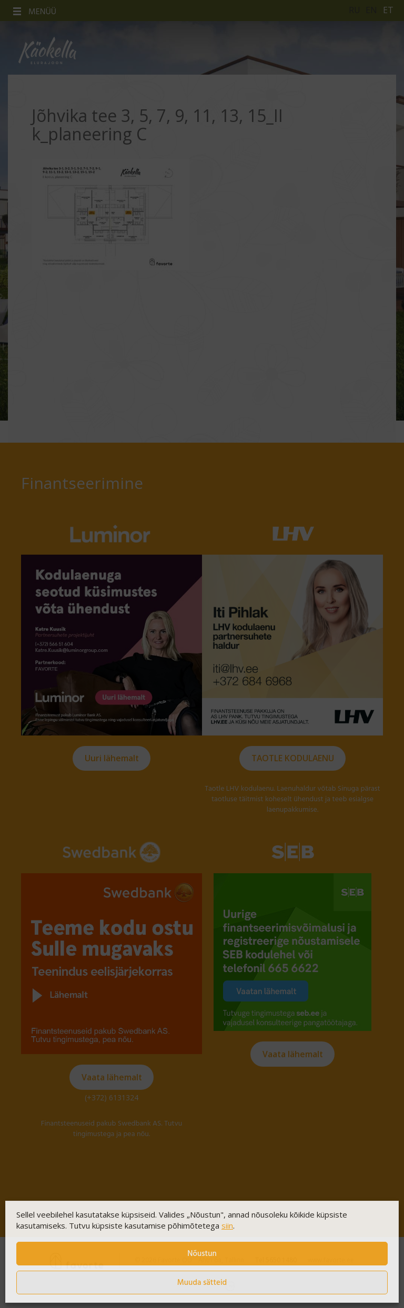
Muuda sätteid (202, 1282)
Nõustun (201, 1254)
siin (227, 1225)
